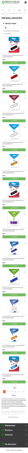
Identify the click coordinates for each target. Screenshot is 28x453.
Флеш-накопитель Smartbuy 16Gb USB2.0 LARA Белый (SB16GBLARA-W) (12, 317)
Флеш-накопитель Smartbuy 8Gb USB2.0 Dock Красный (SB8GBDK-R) (12, 85)
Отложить (25, 37)
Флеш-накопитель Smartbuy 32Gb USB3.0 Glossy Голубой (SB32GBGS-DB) (13, 259)
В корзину (14, 62)
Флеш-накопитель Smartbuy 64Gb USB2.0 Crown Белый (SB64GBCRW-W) (13, 114)
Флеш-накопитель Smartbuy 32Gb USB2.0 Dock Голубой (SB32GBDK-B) (12, 288)
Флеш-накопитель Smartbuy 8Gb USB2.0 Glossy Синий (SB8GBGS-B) (12, 375)
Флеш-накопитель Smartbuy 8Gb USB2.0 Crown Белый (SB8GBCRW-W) (12, 143)
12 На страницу (7, 33)
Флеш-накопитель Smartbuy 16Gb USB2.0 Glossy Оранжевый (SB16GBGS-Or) (13, 346)
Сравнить (25, 40)
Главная (3, 13)
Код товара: (4, 54)
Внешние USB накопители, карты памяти (14, 13)
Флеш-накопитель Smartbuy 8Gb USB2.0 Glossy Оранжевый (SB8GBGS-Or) (12, 172)
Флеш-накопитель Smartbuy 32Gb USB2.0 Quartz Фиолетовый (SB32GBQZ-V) (13, 230)
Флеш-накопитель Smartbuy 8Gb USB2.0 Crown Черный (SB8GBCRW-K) (12, 56)
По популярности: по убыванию (11, 31)
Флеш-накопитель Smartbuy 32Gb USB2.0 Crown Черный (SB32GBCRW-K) (13, 201)
